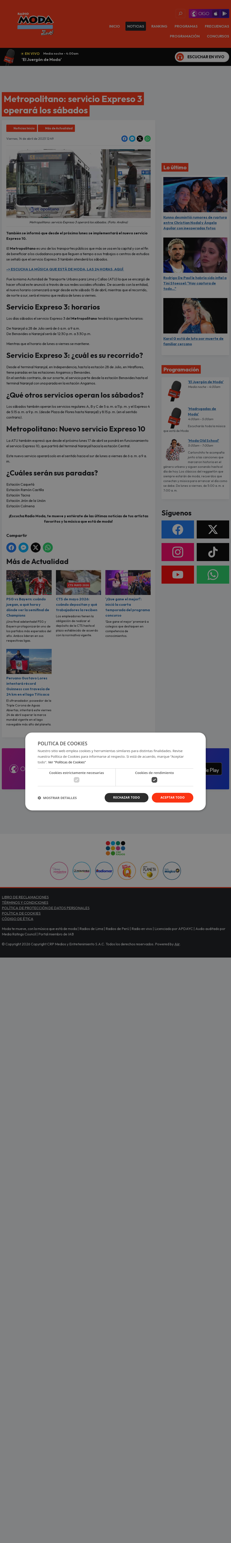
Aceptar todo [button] (172, 797)
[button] (57, 797)
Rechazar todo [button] (125, 797)
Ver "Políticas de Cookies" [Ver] (68, 762)
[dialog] (115, 771)
